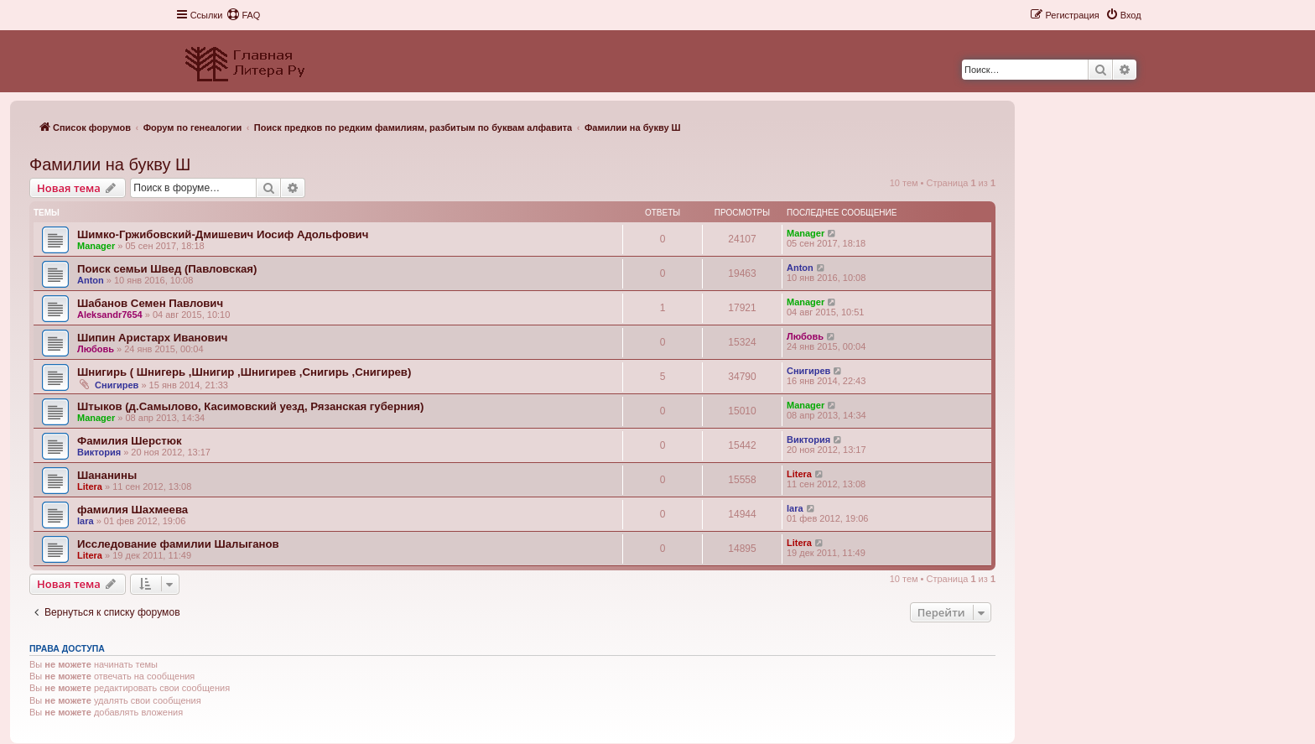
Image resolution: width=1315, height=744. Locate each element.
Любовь (95, 349)
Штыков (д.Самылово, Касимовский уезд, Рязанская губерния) (250, 406)
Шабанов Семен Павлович (150, 303)
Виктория (99, 452)
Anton (90, 280)
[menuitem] (243, 15)
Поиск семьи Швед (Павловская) (167, 269)
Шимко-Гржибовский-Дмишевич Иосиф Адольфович (222, 234)
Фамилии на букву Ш (109, 164)
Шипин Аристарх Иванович (152, 337)
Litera (89, 486)
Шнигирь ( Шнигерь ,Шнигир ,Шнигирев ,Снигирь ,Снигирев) (244, 372)
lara (85, 521)
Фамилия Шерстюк (129, 440)
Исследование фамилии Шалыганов (178, 544)
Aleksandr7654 (110, 315)
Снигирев (116, 385)
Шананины (107, 475)
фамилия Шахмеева (132, 509)
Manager (96, 246)
